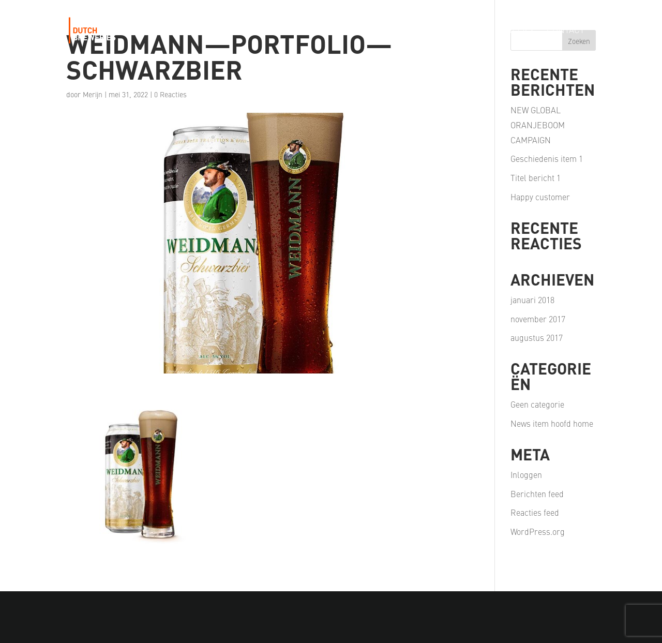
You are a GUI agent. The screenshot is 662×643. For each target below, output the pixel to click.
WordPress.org (537, 531)
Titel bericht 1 (535, 177)
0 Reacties (170, 94)
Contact (565, 31)
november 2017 (537, 318)
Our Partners (450, 31)
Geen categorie (537, 404)
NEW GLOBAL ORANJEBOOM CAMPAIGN (537, 124)
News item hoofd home (551, 423)
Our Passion (377, 31)
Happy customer (540, 196)
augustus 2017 (536, 337)
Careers (514, 31)
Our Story (235, 31)
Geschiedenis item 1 (546, 158)
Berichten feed (537, 493)
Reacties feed (534, 512)
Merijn (92, 94)
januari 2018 (532, 299)
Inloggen (526, 474)
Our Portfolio (304, 31)
